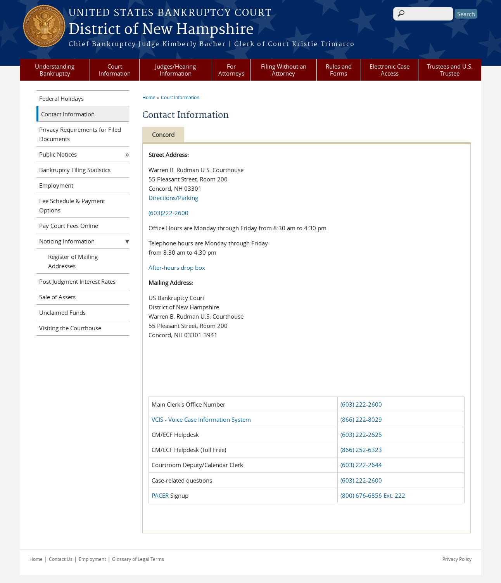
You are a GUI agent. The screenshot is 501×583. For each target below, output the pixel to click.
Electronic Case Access (389, 69)
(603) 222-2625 (361, 434)
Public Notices (58, 154)
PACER (160, 495)
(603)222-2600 (168, 213)
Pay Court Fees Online (68, 225)
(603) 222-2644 (361, 465)
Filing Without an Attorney (283, 69)
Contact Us (61, 559)
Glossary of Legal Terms (138, 559)
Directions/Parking (173, 198)
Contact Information (68, 114)
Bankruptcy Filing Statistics (75, 170)
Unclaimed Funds (62, 312)
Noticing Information (67, 241)
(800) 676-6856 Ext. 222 (372, 495)
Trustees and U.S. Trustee (450, 69)
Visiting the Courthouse (70, 328)
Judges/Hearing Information (175, 69)
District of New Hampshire (161, 30)
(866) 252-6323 (361, 450)
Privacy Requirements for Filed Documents (80, 134)
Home (148, 97)
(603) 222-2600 (361, 404)
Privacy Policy (457, 559)
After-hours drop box (177, 267)
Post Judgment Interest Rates (77, 281)
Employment (56, 185)
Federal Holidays (61, 98)
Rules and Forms (339, 69)
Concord (163, 134)
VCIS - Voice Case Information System (201, 419)
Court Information (115, 69)
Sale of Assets (57, 297)
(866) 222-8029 (361, 419)
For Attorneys (231, 69)
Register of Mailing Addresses (73, 261)
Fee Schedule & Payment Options (72, 205)
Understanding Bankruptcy (54, 69)
